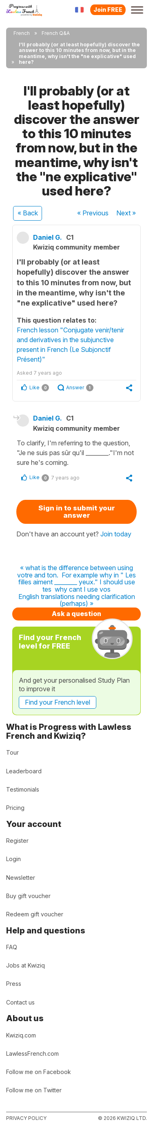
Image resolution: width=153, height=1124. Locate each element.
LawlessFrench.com (32, 1053)
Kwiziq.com (21, 1035)
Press (13, 983)
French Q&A (56, 33)
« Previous (93, 213)
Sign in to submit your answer (76, 512)
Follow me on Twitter (34, 1090)
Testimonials (22, 789)
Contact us (20, 1002)
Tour (12, 752)
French (21, 33)
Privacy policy (26, 1118)
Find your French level (57, 702)
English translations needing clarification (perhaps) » (76, 600)
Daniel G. (47, 237)
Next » (126, 213)
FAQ (11, 947)
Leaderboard (24, 771)
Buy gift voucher (28, 895)
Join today (115, 534)
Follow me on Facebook (38, 1071)
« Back (28, 213)
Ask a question (76, 614)
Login (13, 858)
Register (17, 840)
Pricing (15, 807)
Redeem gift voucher (34, 914)
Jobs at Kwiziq (25, 965)
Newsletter (20, 877)
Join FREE (107, 9)
